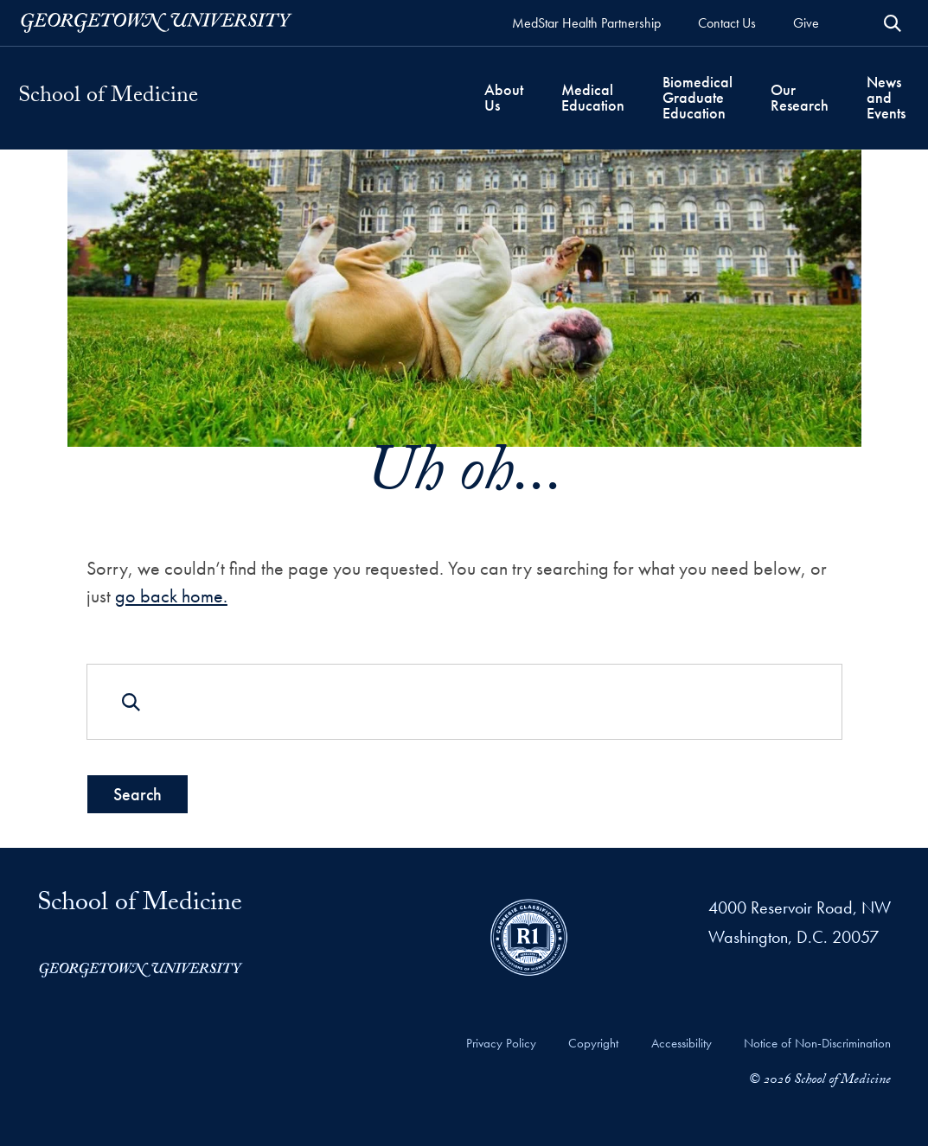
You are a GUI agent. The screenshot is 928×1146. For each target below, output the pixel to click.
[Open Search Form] (892, 23)
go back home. (170, 595)
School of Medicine (108, 97)
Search (136, 793)
